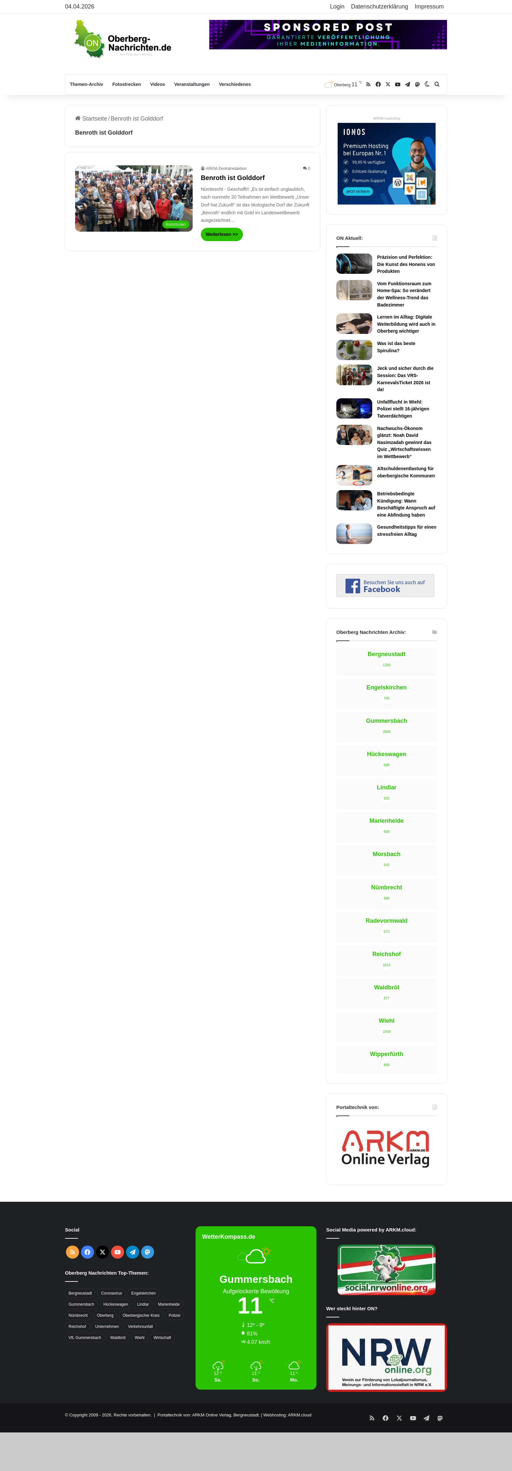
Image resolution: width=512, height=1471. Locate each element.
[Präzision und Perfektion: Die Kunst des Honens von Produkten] (354, 264)
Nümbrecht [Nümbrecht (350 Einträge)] (78, 1315)
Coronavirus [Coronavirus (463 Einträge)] (111, 1293)
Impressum (429, 6)
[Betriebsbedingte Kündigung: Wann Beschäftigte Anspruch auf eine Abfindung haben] (354, 500)
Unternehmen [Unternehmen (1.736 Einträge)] (107, 1326)
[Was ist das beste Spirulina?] (354, 350)
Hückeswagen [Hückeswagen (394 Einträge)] (116, 1304)
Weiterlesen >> (222, 234)
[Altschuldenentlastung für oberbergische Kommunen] (354, 475)
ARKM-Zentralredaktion (226, 168)
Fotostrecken (126, 84)
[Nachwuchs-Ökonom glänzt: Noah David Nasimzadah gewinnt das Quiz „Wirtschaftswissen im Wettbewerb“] (354, 435)
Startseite (91, 118)
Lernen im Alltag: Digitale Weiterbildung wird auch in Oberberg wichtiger (406, 324)
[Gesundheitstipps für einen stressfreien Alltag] (354, 533)
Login (337, 6)
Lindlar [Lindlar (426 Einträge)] (143, 1304)
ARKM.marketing (386, 118)
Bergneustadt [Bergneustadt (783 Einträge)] (80, 1293)
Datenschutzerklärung (379, 6)
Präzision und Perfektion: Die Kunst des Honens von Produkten (406, 264)
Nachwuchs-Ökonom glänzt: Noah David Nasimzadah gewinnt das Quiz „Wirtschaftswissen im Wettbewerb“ (404, 442)
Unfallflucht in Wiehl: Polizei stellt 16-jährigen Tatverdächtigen (403, 409)
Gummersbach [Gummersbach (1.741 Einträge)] (81, 1304)
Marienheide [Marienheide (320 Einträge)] (169, 1304)
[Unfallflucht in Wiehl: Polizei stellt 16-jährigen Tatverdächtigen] (354, 408)
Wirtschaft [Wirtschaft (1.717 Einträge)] (162, 1337)
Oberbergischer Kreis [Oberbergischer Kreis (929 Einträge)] (140, 1315)
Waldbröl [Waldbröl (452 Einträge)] (118, 1337)
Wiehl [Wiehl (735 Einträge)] (140, 1337)
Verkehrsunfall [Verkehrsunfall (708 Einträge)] (140, 1326)
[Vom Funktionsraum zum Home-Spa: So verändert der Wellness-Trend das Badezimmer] (354, 290)
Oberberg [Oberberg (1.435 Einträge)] (105, 1315)
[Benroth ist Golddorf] (134, 198)
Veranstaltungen (192, 84)
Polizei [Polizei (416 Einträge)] (174, 1315)
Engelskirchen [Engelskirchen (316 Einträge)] (143, 1293)
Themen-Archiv (86, 84)
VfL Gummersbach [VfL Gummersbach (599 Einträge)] (85, 1337)
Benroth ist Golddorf (233, 177)
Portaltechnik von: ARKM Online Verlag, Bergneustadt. (208, 1415)
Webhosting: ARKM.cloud (287, 1415)
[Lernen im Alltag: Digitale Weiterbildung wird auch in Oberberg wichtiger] (354, 323)
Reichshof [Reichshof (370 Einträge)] (77, 1326)
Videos (157, 84)
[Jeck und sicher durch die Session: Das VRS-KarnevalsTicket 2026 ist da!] (354, 375)
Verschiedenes (235, 84)
